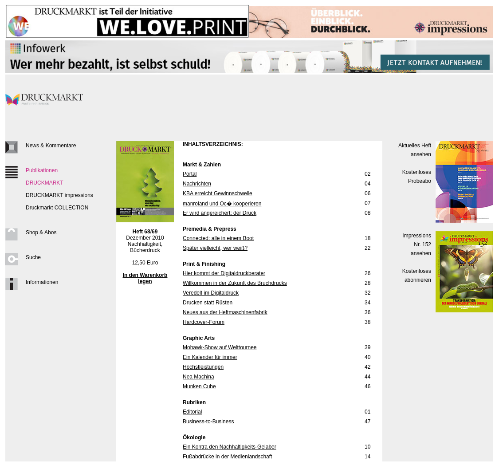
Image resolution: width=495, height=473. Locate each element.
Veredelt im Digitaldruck (211, 293)
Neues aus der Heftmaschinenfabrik (225, 312)
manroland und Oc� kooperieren (222, 204)
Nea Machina (198, 377)
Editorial (192, 412)
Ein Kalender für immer (210, 357)
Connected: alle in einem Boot (218, 238)
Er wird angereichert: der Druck (219, 213)
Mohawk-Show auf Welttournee (220, 347)
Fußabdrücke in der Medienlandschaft (227, 456)
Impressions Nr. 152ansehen (416, 244)
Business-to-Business (208, 421)
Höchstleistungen (203, 367)
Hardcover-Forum (203, 322)
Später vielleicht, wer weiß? (215, 248)
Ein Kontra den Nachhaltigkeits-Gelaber (229, 447)
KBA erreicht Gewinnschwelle (217, 193)
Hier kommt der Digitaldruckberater (224, 273)
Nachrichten (197, 184)
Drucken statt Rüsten (207, 303)
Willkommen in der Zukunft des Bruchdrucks (235, 283)
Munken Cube (199, 386)
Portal (189, 174)
